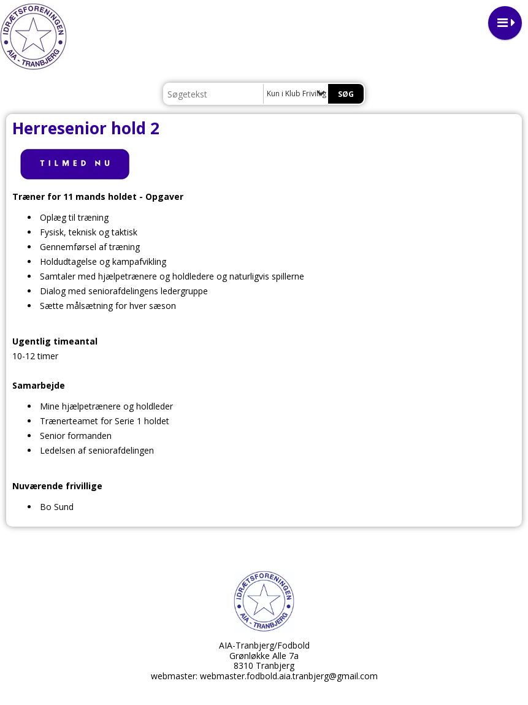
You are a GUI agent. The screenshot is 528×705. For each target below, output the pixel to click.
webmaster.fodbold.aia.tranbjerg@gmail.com (289, 676)
